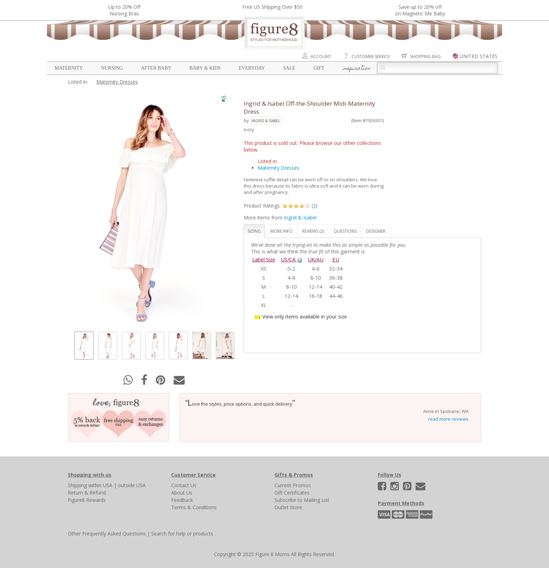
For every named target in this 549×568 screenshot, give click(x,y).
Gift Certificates (292, 492)
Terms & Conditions (194, 507)
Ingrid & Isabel (265, 120)
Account (321, 56)
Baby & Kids (205, 68)
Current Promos (292, 485)
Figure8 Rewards (87, 500)
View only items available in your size (304, 316)
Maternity (69, 68)
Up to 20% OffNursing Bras (124, 10)
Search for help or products (182, 533)
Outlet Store (288, 507)
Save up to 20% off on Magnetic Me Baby (420, 10)
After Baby (156, 68)
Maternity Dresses (117, 81)
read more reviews (448, 419)
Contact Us (183, 485)
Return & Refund (87, 492)
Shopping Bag (425, 56)
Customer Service (371, 56)
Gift (318, 68)
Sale (289, 68)
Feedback (182, 500)
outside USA (132, 485)
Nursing (112, 68)
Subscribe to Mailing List (301, 500)
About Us (181, 492)
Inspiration (356, 68)
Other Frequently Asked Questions (107, 533)
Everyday (252, 68)
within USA (100, 485)
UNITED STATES (479, 56)
